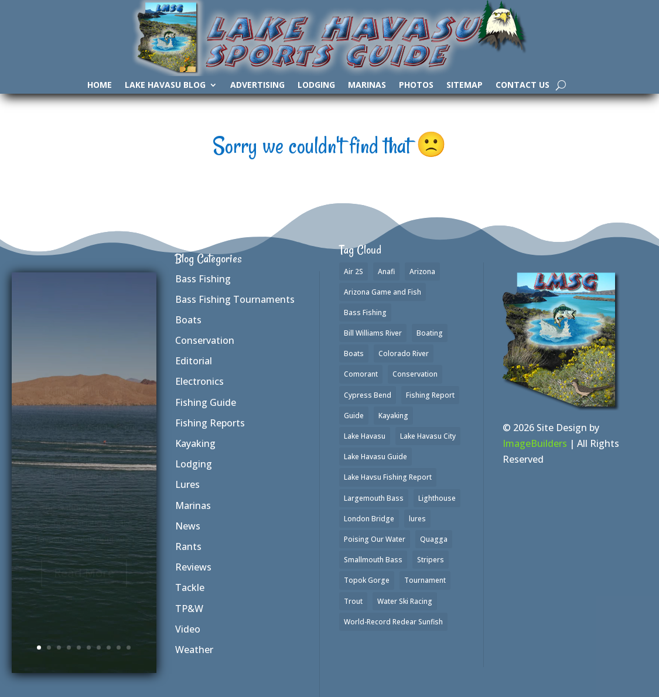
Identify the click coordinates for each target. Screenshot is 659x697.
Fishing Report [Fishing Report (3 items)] (430, 395)
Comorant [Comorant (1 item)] (361, 374)
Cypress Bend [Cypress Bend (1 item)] (367, 395)
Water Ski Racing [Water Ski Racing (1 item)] (404, 601)
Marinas (367, 85)
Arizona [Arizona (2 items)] (422, 271)
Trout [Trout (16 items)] (353, 601)
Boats (188, 319)
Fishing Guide (205, 402)
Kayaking (195, 443)
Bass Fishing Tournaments (235, 299)
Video (187, 629)
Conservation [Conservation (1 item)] (415, 374)
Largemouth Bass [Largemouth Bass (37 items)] (374, 498)
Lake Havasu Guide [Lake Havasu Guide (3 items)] (375, 457)
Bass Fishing (203, 278)
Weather (194, 649)
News (187, 526)
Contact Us (522, 85)
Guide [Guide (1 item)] (354, 416)
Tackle (189, 587)
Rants (188, 546)
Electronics (199, 381)
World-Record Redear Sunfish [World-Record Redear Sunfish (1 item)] (393, 622)
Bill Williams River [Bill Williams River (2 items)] (373, 333)
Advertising (257, 85)
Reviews (193, 567)
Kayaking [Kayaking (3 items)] (393, 416)
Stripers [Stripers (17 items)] (430, 560)
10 (129, 647)
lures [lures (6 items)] (417, 519)
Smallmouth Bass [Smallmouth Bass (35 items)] (373, 560)
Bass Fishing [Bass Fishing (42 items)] (365, 312)
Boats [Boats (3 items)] (354, 353)
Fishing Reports (210, 422)
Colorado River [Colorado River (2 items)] (403, 353)
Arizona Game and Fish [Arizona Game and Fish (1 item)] (382, 292)
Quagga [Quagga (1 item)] (434, 539)
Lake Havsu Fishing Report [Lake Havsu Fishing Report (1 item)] (388, 477)
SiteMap (464, 85)
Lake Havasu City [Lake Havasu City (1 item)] (428, 436)
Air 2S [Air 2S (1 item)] (353, 271)
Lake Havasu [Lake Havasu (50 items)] (364, 436)
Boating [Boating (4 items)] (429, 333)
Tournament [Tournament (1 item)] (425, 580)
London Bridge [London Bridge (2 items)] (369, 519)
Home (99, 85)
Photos (416, 85)
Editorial (193, 360)
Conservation (204, 340)
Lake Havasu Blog (165, 85)
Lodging (316, 85)
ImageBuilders (535, 443)
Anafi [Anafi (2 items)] (386, 271)
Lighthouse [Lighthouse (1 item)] (437, 498)
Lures (187, 484)
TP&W (189, 608)
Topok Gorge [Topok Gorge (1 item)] (367, 580)
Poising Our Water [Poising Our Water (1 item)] (374, 539)
